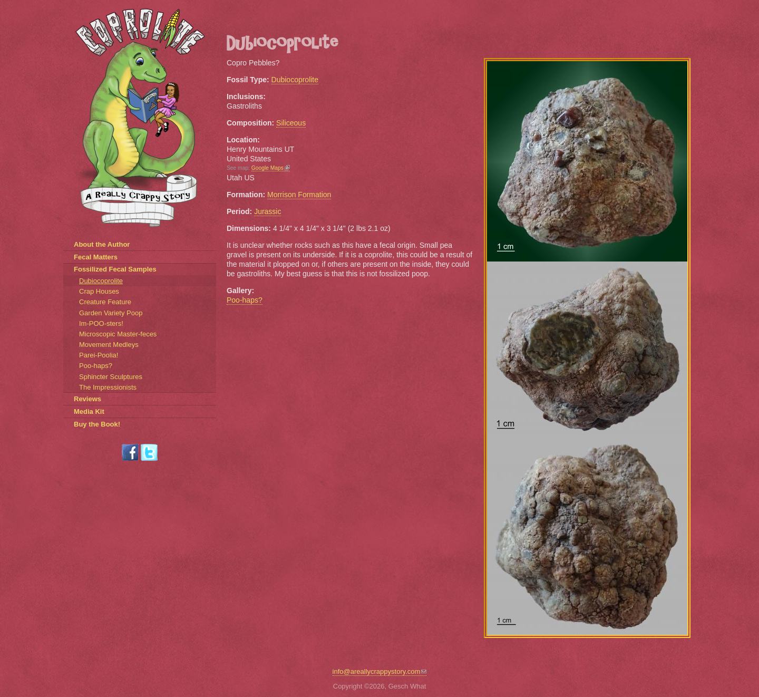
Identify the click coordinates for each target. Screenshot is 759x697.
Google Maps (270, 168)
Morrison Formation (299, 194)
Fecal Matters (96, 257)
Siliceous (291, 123)
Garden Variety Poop (110, 313)
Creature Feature (105, 302)
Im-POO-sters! (101, 323)
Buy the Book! (97, 424)
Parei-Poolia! (98, 355)
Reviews (87, 399)
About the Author (102, 244)
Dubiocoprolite (295, 79)
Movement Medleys (109, 345)
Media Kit (89, 411)
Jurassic (267, 211)
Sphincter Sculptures (110, 377)
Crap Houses (99, 291)
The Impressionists (108, 387)
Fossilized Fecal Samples (115, 269)
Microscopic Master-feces (118, 334)
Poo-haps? (244, 300)
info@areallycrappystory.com (380, 671)
